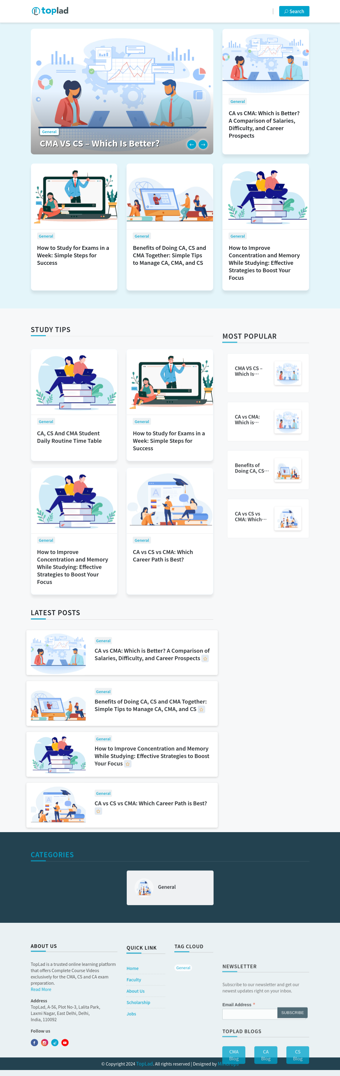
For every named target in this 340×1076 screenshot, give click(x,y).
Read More (41, 1046)
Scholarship (138, 1055)
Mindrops (228, 1063)
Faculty (133, 1032)
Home (132, 1021)
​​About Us (135, 1044)
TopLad (144, 1063)
